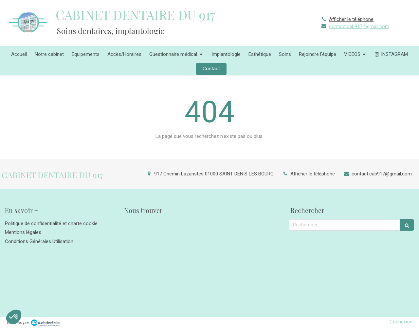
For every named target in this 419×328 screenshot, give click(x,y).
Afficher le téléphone (351, 19)
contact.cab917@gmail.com (359, 26)
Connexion (401, 322)
